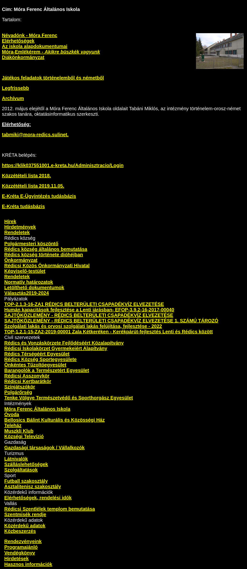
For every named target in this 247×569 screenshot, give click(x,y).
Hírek (10, 221)
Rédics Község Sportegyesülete (40, 359)
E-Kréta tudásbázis (23, 206)
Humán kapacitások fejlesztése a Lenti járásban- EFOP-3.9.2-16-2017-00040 (89, 309)
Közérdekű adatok (24, 525)
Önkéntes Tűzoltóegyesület (35, 364)
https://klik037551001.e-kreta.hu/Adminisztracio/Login (63, 165)
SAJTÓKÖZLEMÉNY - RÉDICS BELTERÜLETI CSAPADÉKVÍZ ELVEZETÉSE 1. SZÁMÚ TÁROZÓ (111, 320)
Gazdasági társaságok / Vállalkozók (44, 447)
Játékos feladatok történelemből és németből (53, 77)
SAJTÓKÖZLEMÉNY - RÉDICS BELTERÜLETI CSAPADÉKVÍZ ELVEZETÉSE (88, 315)
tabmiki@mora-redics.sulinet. (35, 134)
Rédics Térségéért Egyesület (36, 353)
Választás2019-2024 (26, 293)
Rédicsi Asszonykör (26, 375)
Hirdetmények (20, 227)
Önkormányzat (20, 260)
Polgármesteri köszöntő (31, 243)
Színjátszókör (19, 386)
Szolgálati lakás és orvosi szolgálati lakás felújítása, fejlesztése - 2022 (83, 326)
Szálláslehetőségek (26, 464)
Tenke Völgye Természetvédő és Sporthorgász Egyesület (68, 397)
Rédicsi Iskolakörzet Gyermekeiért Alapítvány (55, 348)
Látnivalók (16, 458)
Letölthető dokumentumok (34, 287)
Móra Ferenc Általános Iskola (37, 409)
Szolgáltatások (21, 469)
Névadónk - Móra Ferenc (29, 35)
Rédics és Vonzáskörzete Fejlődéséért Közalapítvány (64, 342)
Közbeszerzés (20, 531)
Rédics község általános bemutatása (45, 249)
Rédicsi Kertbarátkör (27, 381)
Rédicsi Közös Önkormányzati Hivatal (47, 265)
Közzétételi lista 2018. (26, 175)
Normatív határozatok (28, 282)
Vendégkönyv (19, 552)
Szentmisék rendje (25, 514)
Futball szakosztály (26, 481)
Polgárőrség (18, 392)
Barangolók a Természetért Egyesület (46, 370)
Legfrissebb (15, 88)
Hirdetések (16, 558)
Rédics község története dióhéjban (43, 254)
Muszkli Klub (18, 430)
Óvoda (11, 414)
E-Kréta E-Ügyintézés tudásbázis (39, 196)
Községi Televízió (24, 436)
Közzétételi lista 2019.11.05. (33, 185)
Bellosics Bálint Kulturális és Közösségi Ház (54, 420)
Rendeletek (17, 232)
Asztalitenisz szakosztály (32, 486)
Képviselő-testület (24, 271)
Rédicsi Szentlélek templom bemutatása (49, 509)
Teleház (12, 425)
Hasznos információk (28, 564)
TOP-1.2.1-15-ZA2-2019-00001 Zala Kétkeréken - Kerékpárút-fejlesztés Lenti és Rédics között (108, 331)
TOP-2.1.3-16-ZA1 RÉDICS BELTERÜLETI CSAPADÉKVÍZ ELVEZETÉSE (84, 304)
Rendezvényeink (23, 541)
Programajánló (21, 547)
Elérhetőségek (18, 40)
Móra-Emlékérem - (51, 51)
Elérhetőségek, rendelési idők (38, 497)
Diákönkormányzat (23, 57)
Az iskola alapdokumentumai (34, 46)
